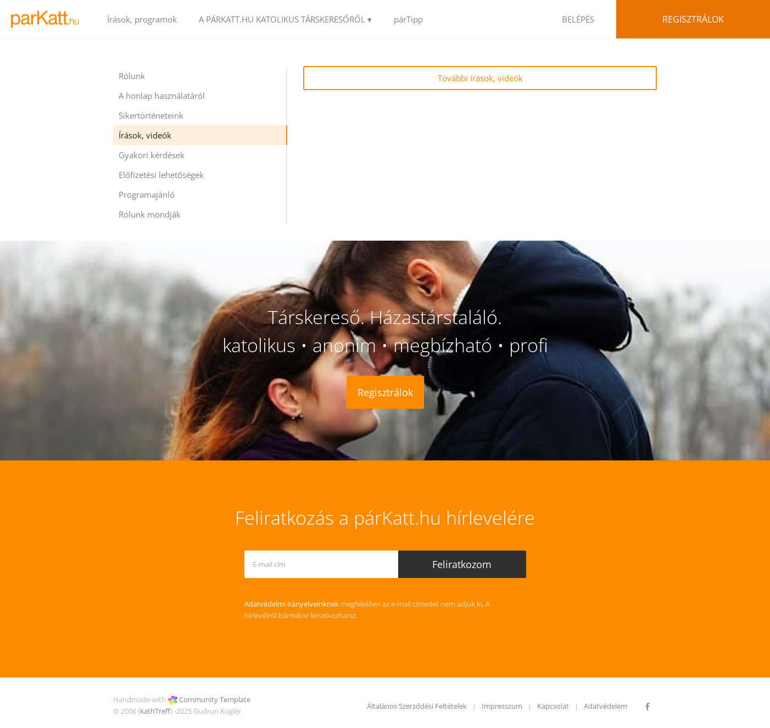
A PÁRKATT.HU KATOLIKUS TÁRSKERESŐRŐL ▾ (285, 19)
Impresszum (502, 706)
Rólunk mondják (150, 214)
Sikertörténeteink (151, 115)
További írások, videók (480, 78)
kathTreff (155, 711)
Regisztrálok (693, 19)
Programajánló (147, 194)
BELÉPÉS (578, 19)
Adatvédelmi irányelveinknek (291, 604)
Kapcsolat (553, 706)
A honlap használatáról (162, 95)
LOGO (48, 19)
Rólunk (132, 75)
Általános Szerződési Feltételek (417, 706)
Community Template (214, 699)
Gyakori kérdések (152, 154)
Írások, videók (145, 135)
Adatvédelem (605, 706)
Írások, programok (142, 19)
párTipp (408, 19)
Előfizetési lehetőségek (161, 174)
